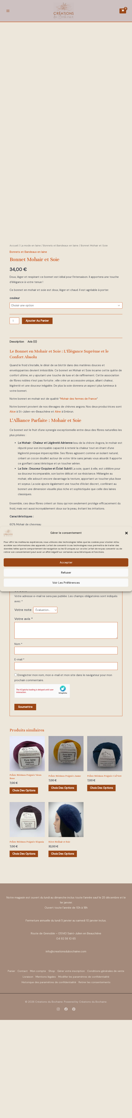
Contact (39, 1067)
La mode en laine (31, 335)
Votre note (23, 700)
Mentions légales (96, 1072)
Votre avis (23, 709)
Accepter (66, 562)
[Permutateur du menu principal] (8, 11)
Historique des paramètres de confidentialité (94, 1077)
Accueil (14, 335)
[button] (126, 533)
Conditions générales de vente (44, 1072)
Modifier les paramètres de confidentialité (35, 1077)
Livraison (74, 1072)
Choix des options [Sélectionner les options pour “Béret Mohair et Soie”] (64, 947)
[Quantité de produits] (15, 411)
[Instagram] (58, 1108)
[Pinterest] (73, 1108)
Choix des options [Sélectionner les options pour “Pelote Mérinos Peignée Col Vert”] (103, 883)
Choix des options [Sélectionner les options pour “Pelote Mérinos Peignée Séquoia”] (25, 950)
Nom (18, 735)
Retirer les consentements (66, 1082)
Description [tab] (17, 432)
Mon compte (58, 1067)
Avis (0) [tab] (34, 432)
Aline (58, 502)
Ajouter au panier (37, 411)
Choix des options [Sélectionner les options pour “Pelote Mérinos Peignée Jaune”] (64, 880)
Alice (13, 502)
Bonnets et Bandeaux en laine (61, 335)
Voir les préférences (66, 583)
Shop (75, 1067)
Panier (24, 1067)
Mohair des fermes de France (79, 489)
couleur (15, 388)
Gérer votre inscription (98, 1067)
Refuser (66, 572)
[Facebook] (66, 1108)
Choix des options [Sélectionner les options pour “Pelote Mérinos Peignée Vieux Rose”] (25, 883)
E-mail (19, 751)
